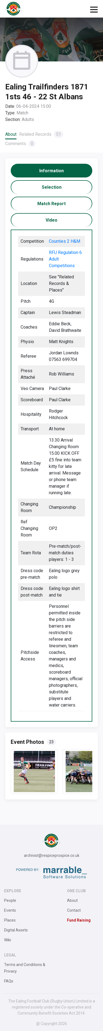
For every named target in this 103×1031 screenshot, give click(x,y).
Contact (74, 910)
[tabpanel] (51, 475)
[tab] (51, 171)
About (10, 134)
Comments (20, 143)
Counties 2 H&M (64, 241)
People (10, 900)
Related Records (41, 134)
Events (10, 910)
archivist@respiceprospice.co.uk (51, 855)
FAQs (8, 981)
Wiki (7, 940)
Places (10, 920)
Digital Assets (16, 930)
